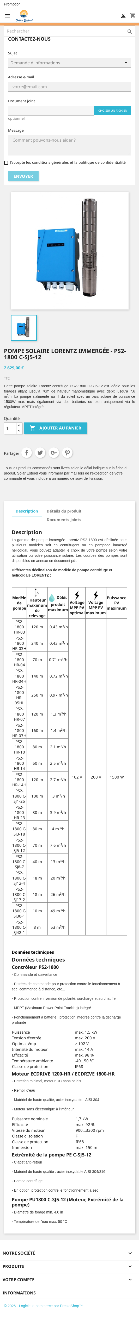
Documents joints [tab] (64, 519)
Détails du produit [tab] (64, 511)
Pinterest (67, 452)
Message (16, 130)
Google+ (54, 452)
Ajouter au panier (55, 428)
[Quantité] (10, 428)
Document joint (21, 100)
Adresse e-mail (21, 76)
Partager (26, 452)
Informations (19, 1293)
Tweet (40, 452)
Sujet (12, 52)
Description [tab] (27, 511)
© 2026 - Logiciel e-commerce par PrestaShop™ (43, 1306)
